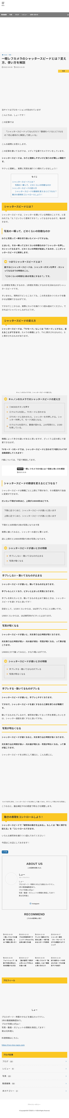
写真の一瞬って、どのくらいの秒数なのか (33, 185)
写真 (10, 14)
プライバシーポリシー (34, 1108)
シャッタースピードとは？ (23, 182)
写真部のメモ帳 (33, 1114)
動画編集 (4, 14)
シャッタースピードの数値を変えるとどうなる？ (36, 191)
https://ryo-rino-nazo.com (13, 1049)
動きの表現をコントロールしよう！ (27, 195)
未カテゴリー (10, 1095)
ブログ (17, 14)
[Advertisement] (34, 35)
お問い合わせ (34, 14)
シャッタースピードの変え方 (24, 188)
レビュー (24, 14)
